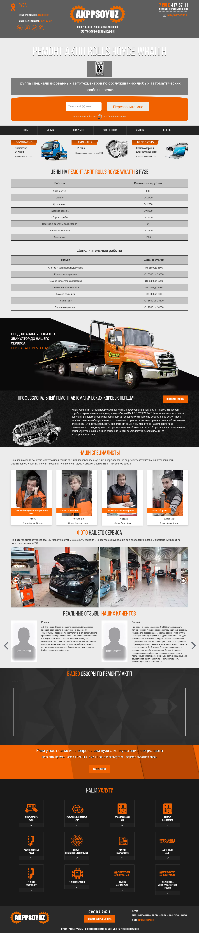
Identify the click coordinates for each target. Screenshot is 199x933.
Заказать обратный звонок (173, 9)
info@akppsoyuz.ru (177, 15)
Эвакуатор (78, 130)
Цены (25, 130)
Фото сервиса (110, 130)
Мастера (140, 130)
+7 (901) (172, 5)
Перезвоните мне (128, 107)
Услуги (50, 130)
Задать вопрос (99, 769)
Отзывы (167, 130)
